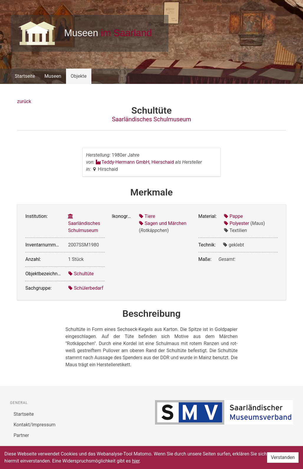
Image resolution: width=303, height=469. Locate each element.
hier (136, 461)
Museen (53, 76)
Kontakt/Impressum (34, 424)
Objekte (79, 76)
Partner (21, 435)
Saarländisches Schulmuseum (151, 119)
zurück (24, 101)
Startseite (25, 76)
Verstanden (283, 457)
